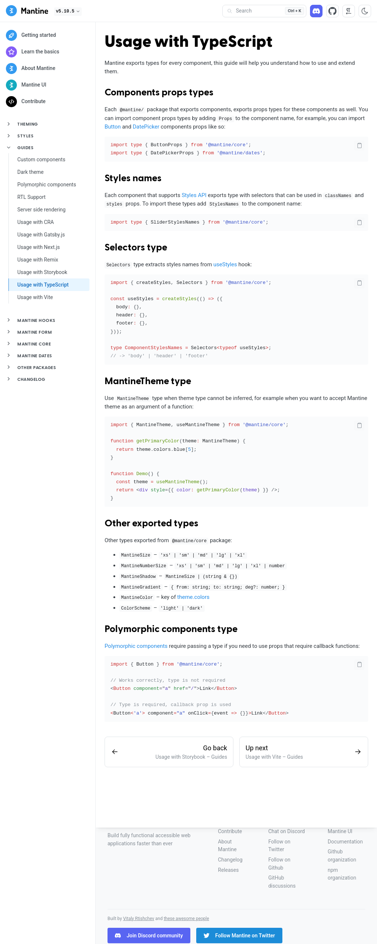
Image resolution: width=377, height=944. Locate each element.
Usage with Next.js (38, 247)
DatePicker (146, 126)
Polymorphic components (46, 184)
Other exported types (151, 524)
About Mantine (227, 846)
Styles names (133, 178)
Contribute (230, 831)
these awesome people (186, 918)
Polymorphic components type (171, 629)
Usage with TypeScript (42, 285)
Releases (228, 870)
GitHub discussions (282, 882)
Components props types (159, 93)
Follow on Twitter (279, 846)
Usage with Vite (35, 297)
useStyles (225, 264)
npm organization (342, 874)
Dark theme (30, 172)
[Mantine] (27, 12)
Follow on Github (279, 864)
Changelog (230, 860)
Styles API (194, 195)
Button (113, 126)
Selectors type (136, 248)
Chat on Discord (286, 831)
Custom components (41, 159)
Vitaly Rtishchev (138, 918)
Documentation (345, 842)
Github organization (342, 856)
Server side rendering (41, 210)
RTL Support (31, 197)
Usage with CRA (35, 222)
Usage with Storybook (42, 272)
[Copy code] (359, 145)
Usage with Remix (37, 260)
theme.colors (193, 597)
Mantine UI (340, 831)
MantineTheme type (148, 381)
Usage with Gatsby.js (41, 235)
